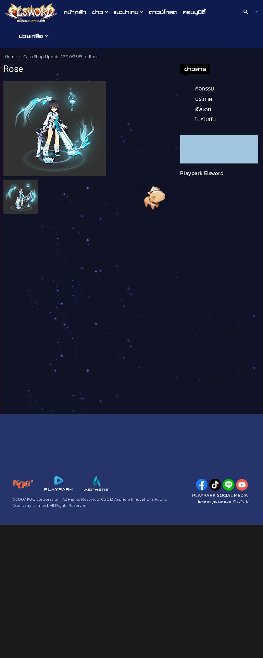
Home (11, 57)
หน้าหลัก (75, 12)
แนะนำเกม (128, 12)
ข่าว (100, 12)
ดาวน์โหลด (163, 12)
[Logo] (33, 12)
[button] (248, 12)
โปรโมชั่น (205, 119)
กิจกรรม (204, 88)
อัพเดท (203, 109)
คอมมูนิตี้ (194, 12)
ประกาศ (203, 99)
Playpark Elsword (202, 173)
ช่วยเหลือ (33, 36)
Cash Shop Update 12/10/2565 (53, 57)
